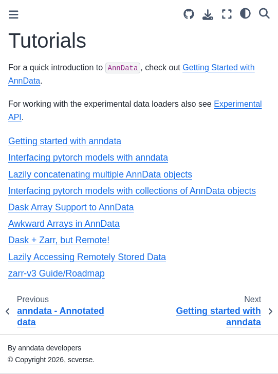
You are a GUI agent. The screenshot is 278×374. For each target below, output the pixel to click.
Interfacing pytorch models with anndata (88, 157)
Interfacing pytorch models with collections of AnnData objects (132, 191)
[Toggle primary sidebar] (13, 14)
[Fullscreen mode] (226, 14)
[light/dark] (245, 13)
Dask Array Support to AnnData (71, 207)
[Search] (264, 13)
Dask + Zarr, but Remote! (58, 240)
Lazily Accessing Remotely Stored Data (87, 257)
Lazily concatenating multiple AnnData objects (100, 174)
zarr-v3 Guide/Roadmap (56, 273)
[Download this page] (207, 14)
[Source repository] (188, 14)
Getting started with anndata (64, 141)
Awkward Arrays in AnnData (64, 224)
